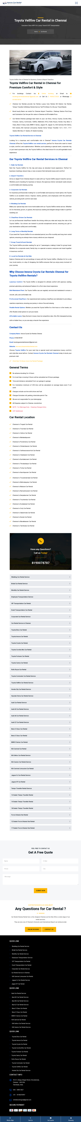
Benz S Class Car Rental (19, 729)
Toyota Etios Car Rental (19, 630)
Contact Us (49, 929)
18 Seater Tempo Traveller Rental (22, 808)
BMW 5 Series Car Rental (19, 742)
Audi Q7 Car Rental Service (20, 722)
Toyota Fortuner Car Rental (20, 656)
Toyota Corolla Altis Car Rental (21, 650)
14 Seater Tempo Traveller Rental (22, 801)
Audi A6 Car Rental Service (20, 716)
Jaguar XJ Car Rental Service (20, 775)
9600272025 (54, 96)
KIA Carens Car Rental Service (21, 762)
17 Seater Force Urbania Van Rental (23, 828)
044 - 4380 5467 (18, 1090)
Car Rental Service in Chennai (21, 623)
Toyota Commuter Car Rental (21, 1063)
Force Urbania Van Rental (19, 815)
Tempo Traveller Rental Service (21, 788)
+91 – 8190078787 (19, 1095)
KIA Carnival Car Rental (18, 749)
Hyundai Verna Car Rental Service (22, 696)
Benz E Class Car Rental (19, 735)
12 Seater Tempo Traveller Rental (22, 795)
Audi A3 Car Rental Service (20, 709)
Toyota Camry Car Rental (19, 663)
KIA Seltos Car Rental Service (20, 755)
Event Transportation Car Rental (21, 610)
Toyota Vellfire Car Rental (20, 1067)
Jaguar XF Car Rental (18, 782)
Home (36, 31)
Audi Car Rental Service (19, 702)
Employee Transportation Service (22, 597)
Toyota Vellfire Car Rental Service (22, 683)
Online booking (47, 93)
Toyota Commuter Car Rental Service (23, 676)
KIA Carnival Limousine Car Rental (22, 768)
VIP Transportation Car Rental (21, 603)
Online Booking (33, 929)
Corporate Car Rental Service (20, 617)
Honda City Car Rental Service (21, 689)
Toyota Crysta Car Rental (19, 643)
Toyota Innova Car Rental (19, 636)
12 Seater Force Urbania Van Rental (23, 821)
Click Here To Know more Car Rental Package (28, 361)
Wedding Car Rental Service (20, 577)
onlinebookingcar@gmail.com (22, 1100)
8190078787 (41, 563)
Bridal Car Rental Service (19, 583)
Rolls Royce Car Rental (18, 669)
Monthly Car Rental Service (20, 590)
